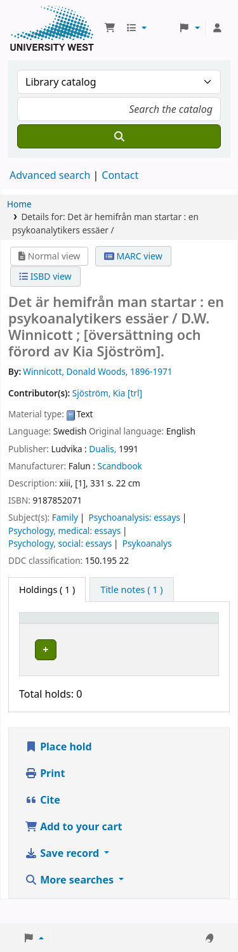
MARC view (133, 256)
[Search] (119, 136)
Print (45, 797)
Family (65, 517)
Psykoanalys (147, 543)
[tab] (131, 590)
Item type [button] (35, 630)
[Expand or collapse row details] (192, 674)
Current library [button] (100, 630)
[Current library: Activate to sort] (122, 630)
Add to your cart (73, 850)
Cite (42, 824)
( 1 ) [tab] (47, 590)
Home (19, 204)
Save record (63, 877)
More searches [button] (70, 904)
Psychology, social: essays (60, 543)
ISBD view (45, 276)
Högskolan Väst (122, 660)
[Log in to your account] (217, 28)
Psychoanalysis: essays (134, 517)
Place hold (58, 771)
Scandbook (119, 466)
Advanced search (50, 175)
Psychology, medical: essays (64, 531)
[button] (110, 28)
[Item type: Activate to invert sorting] (49, 630)
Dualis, (102, 449)
